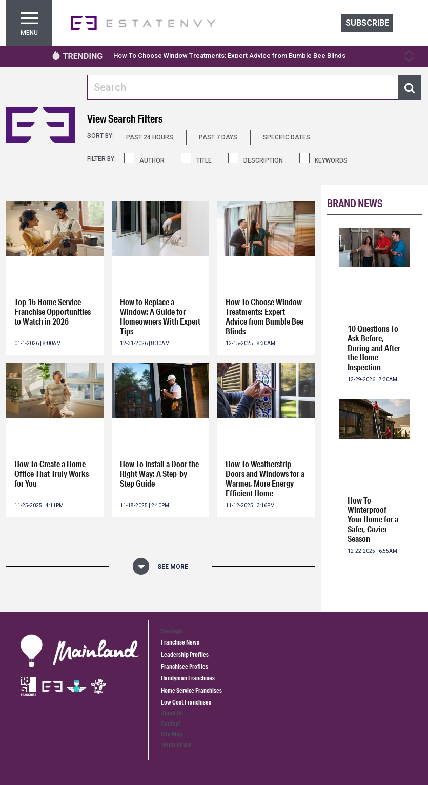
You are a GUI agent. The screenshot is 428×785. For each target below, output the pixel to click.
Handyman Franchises (188, 678)
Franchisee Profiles (184, 666)
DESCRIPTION (263, 160)
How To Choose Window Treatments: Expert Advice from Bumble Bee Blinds (229, 55)
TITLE (204, 160)
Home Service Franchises (191, 690)
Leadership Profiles (185, 654)
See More (172, 566)
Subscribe (367, 23)
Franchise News (180, 642)
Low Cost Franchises (186, 702)
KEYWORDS (331, 160)
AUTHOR (152, 160)
